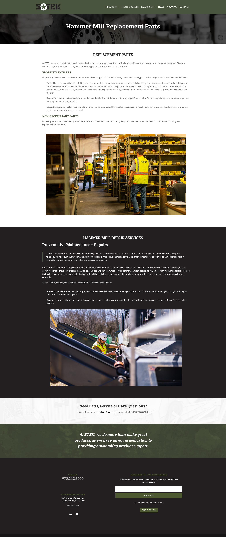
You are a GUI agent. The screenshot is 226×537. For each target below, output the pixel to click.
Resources (147, 7)
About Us (172, 7)
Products (111, 7)
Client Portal (149, 510)
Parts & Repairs (130, 7)
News (161, 7)
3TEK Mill (69, 89)
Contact (184, 7)
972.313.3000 (73, 478)
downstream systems (118, 253)
